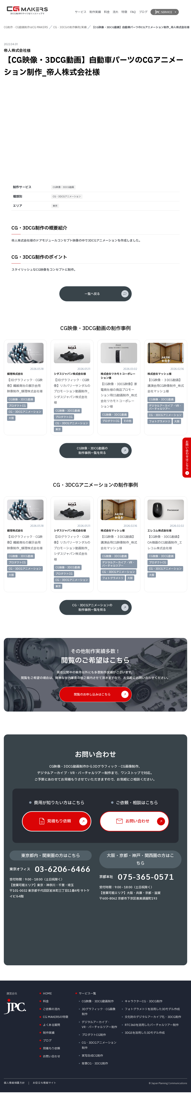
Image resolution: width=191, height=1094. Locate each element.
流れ (115, 12)
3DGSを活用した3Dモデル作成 (145, 1034)
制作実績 (95, 12)
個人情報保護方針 (14, 1085)
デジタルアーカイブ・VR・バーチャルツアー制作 (99, 1026)
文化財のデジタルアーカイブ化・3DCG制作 (153, 1019)
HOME (47, 995)
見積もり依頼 (51, 1050)
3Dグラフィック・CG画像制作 (98, 1013)
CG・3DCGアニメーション (69, 197)
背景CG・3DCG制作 (95, 1065)
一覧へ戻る (92, 295)
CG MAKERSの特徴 (55, 1019)
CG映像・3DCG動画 (65, 188)
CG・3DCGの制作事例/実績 (70, 27)
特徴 (124, 12)
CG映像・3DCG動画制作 (98, 1003)
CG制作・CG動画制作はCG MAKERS (26, 27)
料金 (107, 12)
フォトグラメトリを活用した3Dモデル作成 (152, 1011)
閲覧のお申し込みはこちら (92, 696)
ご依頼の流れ (51, 1011)
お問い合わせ (51, 1058)
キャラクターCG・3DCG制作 (143, 1003)
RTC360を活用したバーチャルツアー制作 (152, 1026)
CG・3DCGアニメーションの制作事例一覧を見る (92, 609)
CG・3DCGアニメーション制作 (99, 1047)
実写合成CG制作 (92, 1057)
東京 (55, 207)
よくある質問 (51, 1026)
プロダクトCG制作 (94, 1037)
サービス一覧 (87, 995)
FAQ (133, 12)
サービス (80, 12)
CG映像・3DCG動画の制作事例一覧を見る (92, 452)
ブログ (143, 12)
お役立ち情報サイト (44, 1085)
